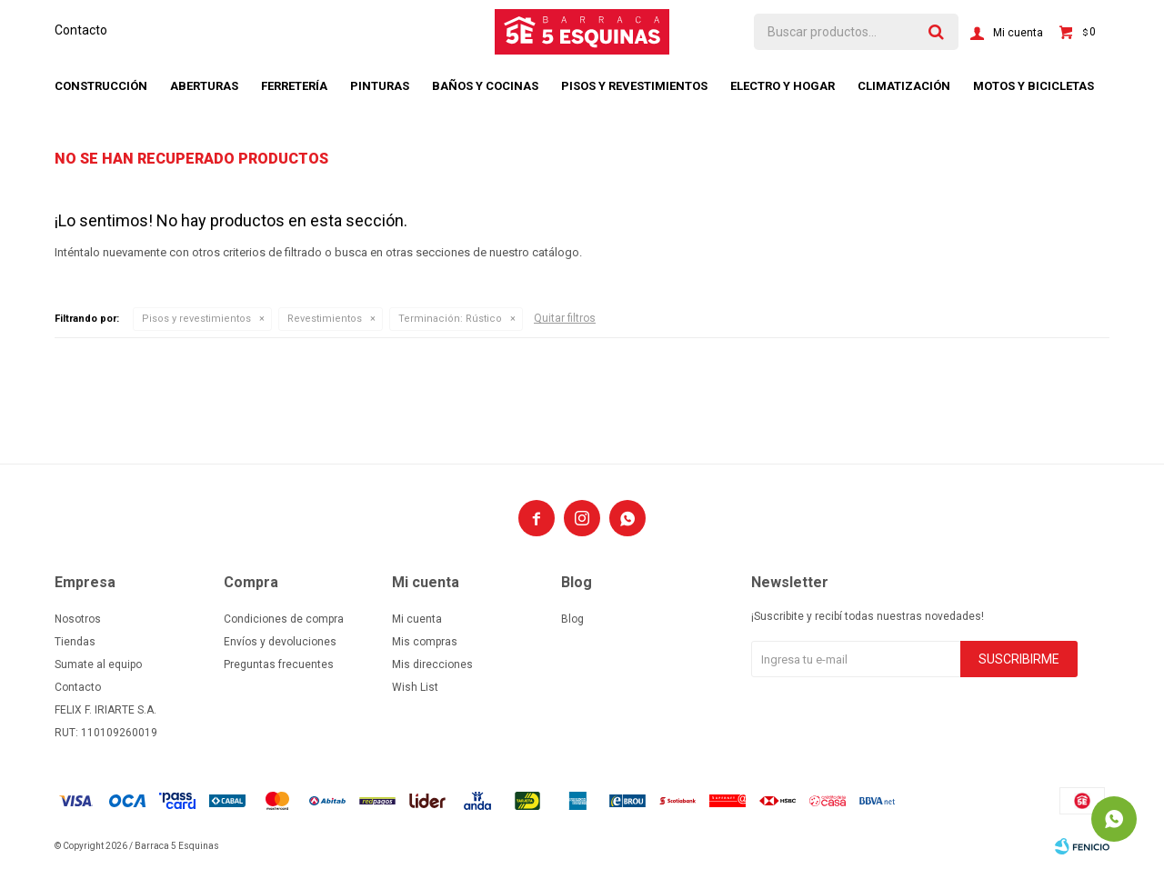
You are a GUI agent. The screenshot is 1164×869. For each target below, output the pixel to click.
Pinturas (379, 86)
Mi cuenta (417, 619)
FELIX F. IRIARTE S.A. (105, 710)
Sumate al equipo (98, 664)
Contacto (81, 30)
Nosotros (78, 619)
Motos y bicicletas (1033, 86)
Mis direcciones (432, 664)
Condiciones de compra (284, 619)
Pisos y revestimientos (634, 86)
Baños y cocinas (485, 86)
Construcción (101, 86)
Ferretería (294, 86)
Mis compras (424, 641)
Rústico (450, 319)
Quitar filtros (565, 318)
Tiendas (75, 641)
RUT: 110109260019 (106, 732)
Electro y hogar (782, 86)
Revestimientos (324, 319)
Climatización (904, 86)
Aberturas (204, 86)
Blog (572, 619)
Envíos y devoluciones (280, 641)
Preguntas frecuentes (279, 664)
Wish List (415, 687)
